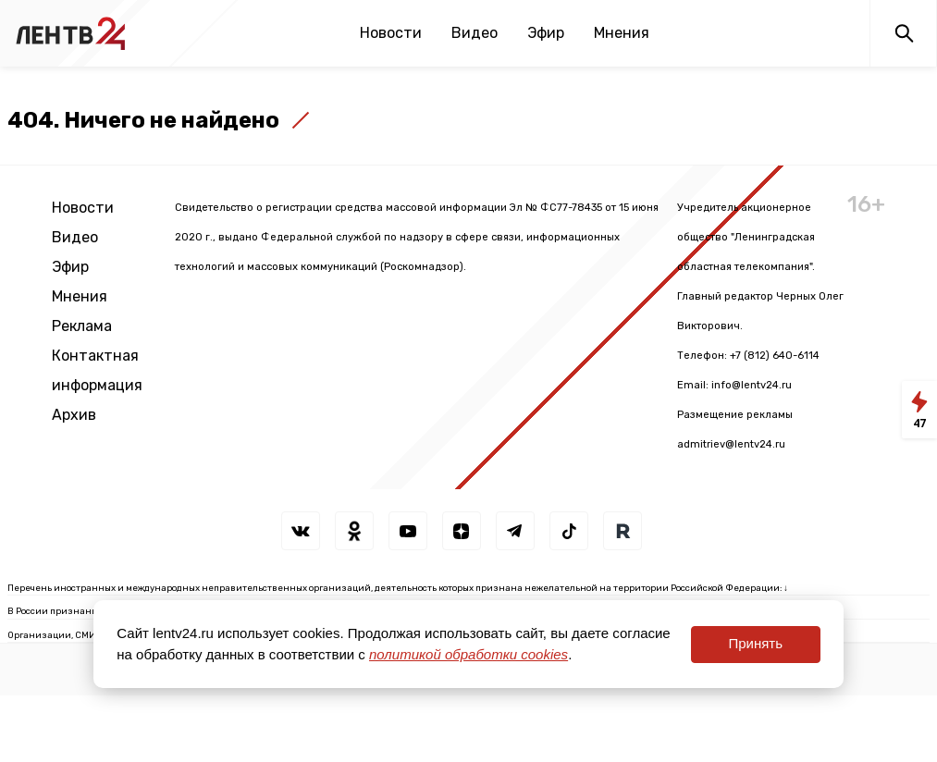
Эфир (545, 33)
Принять (755, 643)
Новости (391, 33)
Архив (74, 415)
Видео (474, 33)
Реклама (82, 326)
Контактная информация (97, 370)
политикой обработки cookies (468, 654)
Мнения (621, 33)
